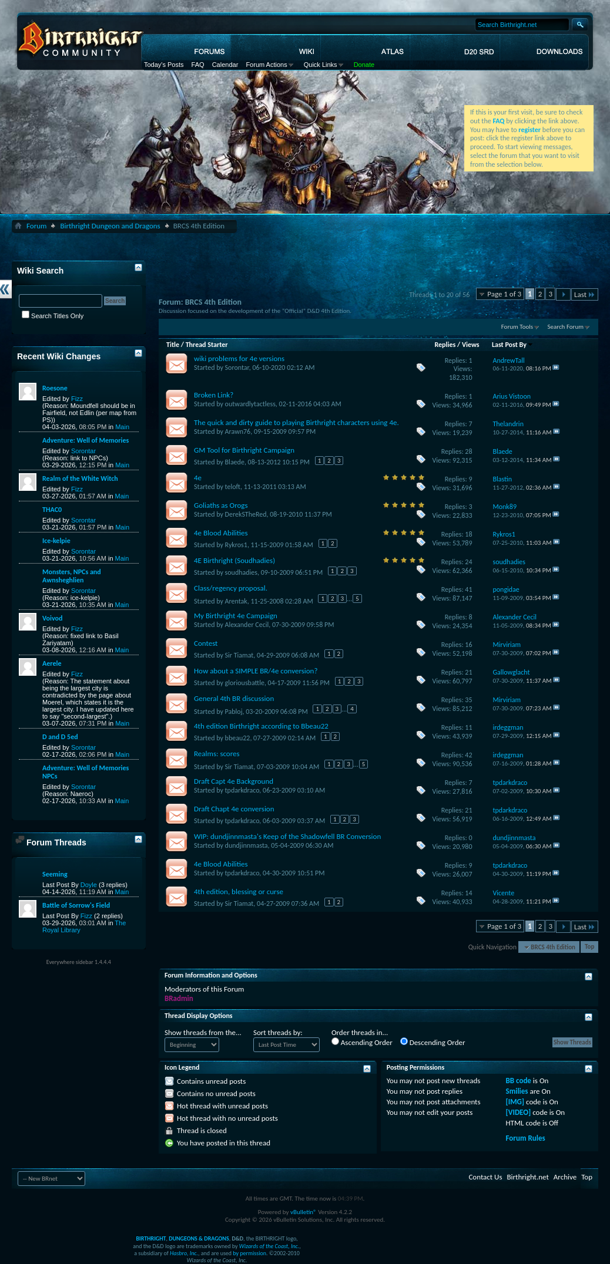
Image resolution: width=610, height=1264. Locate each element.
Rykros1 (236, 545)
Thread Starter (207, 345)
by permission (249, 1253)
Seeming (55, 874)
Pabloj (234, 711)
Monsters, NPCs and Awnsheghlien (71, 576)
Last (584, 294)
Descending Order (432, 1042)
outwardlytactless (250, 404)
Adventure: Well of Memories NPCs (85, 772)
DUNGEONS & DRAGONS (199, 1238)
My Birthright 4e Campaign (235, 615)
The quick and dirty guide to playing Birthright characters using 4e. (296, 422)
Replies (445, 345)
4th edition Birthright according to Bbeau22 (261, 726)
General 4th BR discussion (234, 698)
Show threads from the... (203, 1032)
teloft (232, 487)
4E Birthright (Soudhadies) (234, 560)
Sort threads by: (278, 1032)
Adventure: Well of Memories (85, 440)
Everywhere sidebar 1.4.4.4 (78, 962)
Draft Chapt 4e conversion (234, 808)
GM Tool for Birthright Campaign (244, 450)
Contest (205, 643)
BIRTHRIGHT (151, 1238)
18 (468, 534)
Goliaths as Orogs (221, 505)
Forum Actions (266, 64)
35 (468, 700)
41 (468, 589)
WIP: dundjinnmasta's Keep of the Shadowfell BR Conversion (287, 836)
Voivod (52, 618)
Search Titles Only (52, 315)
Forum (36, 225)
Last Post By (513, 345)
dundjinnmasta (246, 845)
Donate (364, 64)
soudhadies (241, 572)
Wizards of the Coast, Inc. (269, 1246)
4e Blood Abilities (221, 532)
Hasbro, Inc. (184, 1253)
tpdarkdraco (242, 790)
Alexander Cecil (247, 625)
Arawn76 (238, 431)
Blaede (234, 462)
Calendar (225, 64)
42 (468, 755)
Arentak (236, 600)
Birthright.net (527, 1176)
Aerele (51, 663)
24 (468, 562)
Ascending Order (362, 1042)
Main (122, 426)
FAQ (198, 64)
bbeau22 (237, 738)
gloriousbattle (244, 683)
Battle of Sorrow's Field (76, 905)
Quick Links (320, 64)
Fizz (77, 398)
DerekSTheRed (246, 514)
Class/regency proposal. (230, 588)
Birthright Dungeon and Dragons (110, 225)
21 (468, 672)
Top (589, 947)
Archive (565, 1176)
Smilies (517, 1091)
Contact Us (485, 1176)
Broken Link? (213, 394)
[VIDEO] (518, 1112)
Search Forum (566, 327)
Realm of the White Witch (80, 478)
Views (471, 345)
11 (468, 727)
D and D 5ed (60, 737)
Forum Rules (525, 1138)
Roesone (55, 388)
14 (468, 893)
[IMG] (515, 1101)
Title (172, 345)
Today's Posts (164, 64)
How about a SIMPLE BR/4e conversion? (255, 670)
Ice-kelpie (56, 541)
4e (198, 477)
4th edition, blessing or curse (238, 891)
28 (468, 451)
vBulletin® (303, 1212)
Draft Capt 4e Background (233, 781)
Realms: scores (217, 753)
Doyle (89, 884)
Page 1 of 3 (504, 293)
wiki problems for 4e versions (239, 358)
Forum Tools (517, 327)
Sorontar (237, 367)
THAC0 (52, 509)
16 (468, 645)
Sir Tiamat (239, 655)
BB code (518, 1080)
